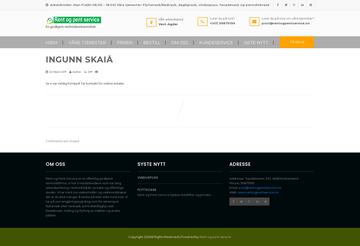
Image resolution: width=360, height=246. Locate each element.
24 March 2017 (57, 72)
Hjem (52, 43)
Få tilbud (297, 42)
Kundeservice (216, 43)
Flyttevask (147, 190)
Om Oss (179, 43)
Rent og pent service (216, 237)
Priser (124, 43)
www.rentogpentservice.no (258, 192)
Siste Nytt (256, 43)
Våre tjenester (89, 43)
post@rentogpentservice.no (260, 187)
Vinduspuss (148, 177)
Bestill (151, 43)
